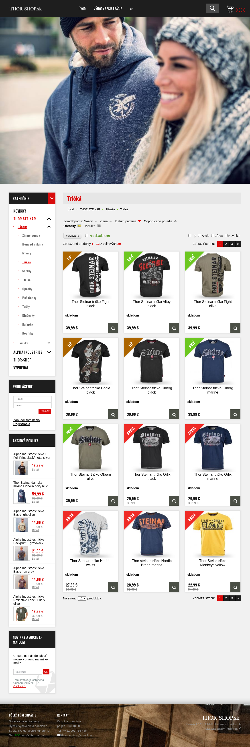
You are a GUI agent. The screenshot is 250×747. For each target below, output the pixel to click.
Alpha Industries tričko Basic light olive (28, 512)
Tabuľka (89, 226)
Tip (194, 235)
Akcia (205, 235)
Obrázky (69, 226)
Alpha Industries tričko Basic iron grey (28, 569)
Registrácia (21, 424)
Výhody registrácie (108, 8)
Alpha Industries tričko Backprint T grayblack (28, 541)
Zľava (219, 235)
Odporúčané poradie (158, 221)
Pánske (110, 209)
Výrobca (72, 235)
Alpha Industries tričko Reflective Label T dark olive (29, 600)
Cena (104, 221)
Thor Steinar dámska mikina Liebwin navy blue (30, 484)
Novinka (234, 235)
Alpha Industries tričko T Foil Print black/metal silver (32, 455)
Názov (88, 221)
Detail (35, 469)
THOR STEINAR (90, 209)
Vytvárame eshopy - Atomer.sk (222, 728)
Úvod (82, 8)
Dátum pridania (125, 221)
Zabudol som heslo (26, 420)
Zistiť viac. (19, 686)
